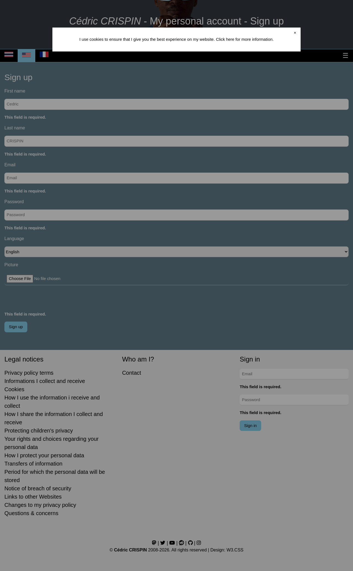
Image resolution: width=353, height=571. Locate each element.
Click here (225, 39)
